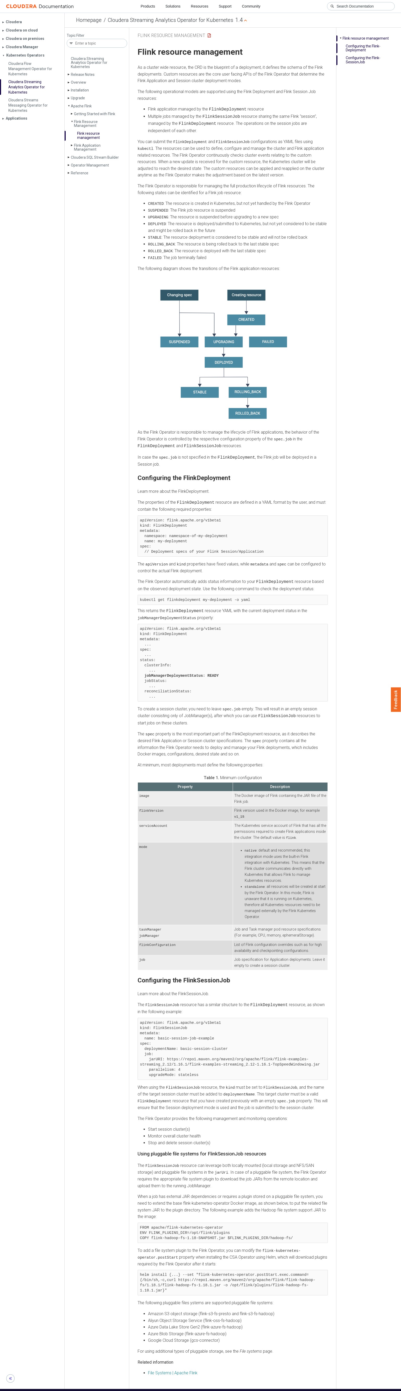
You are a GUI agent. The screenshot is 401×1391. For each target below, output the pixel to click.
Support (225, 6)
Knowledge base (205, 1385)
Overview (78, 82)
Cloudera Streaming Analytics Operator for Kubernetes (170, 20)
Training (179, 1385)
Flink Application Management (87, 147)
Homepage (89, 20)
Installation (80, 90)
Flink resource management (88, 135)
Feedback (395, 699)
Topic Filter (75, 36)
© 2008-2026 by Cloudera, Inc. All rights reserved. (260, 1385)
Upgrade (78, 98)
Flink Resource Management (86, 124)
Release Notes (83, 74)
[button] (222, 347)
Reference (79, 173)
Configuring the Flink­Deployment (363, 48)
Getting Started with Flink (94, 114)
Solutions (173, 6)
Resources (199, 6)
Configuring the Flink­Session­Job (363, 60)
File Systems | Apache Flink (173, 1364)
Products (148, 6)
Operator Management (90, 165)
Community (251, 6)
